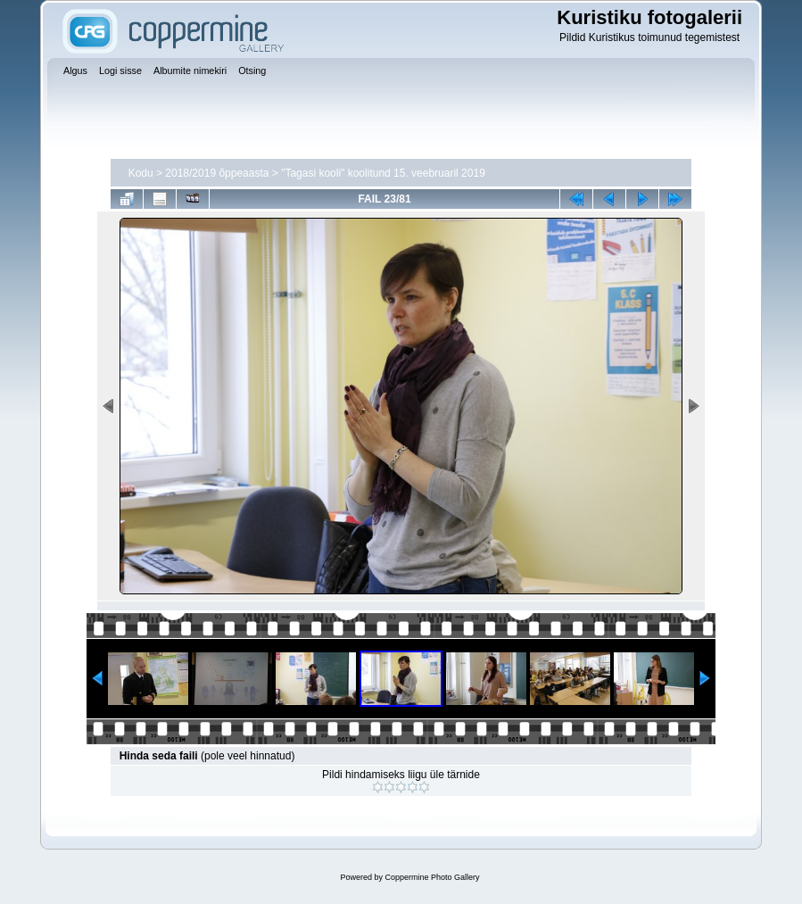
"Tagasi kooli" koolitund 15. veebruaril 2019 (383, 173)
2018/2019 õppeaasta (217, 173)
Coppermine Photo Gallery (431, 877)
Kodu (140, 173)
